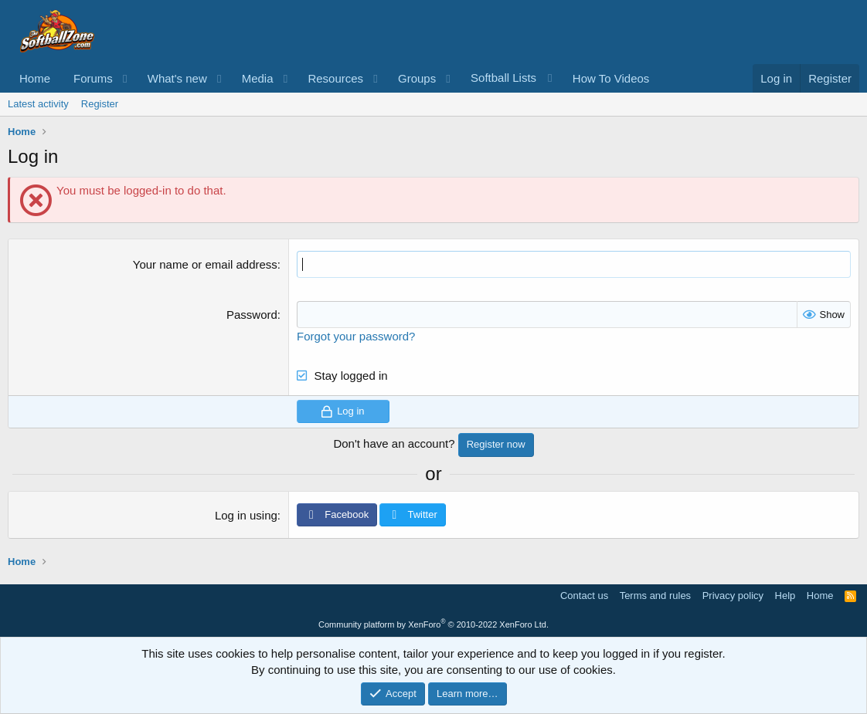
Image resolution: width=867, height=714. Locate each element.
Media (258, 78)
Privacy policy (732, 595)
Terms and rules (655, 595)
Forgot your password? (356, 336)
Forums (93, 78)
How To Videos (611, 78)
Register (99, 104)
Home (34, 78)
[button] (125, 78)
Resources (335, 78)
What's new (177, 78)
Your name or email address (205, 264)
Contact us (584, 595)
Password (251, 314)
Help (785, 595)
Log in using (246, 515)
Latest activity (38, 104)
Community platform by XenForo (433, 624)
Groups (417, 78)
